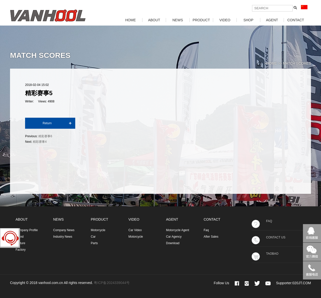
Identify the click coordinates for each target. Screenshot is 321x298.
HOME (130, 20)
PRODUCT (201, 20)
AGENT (272, 20)
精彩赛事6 (45, 136)
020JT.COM (301, 283)
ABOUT (154, 20)
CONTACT (295, 20)
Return (47, 123)
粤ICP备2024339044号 (112, 283)
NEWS (178, 20)
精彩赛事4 (40, 141)
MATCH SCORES (297, 63)
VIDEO (224, 20)
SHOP (249, 20)
